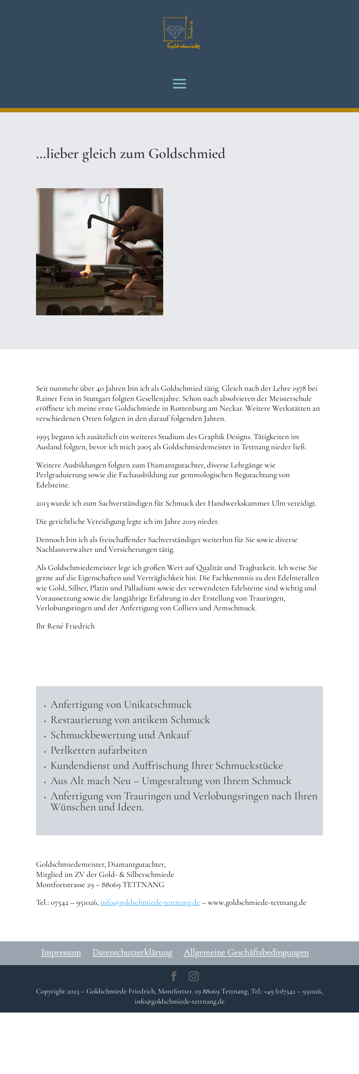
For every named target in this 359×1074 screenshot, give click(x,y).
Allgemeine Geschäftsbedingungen (246, 952)
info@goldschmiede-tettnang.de (150, 902)
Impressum (61, 952)
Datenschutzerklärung (132, 952)
